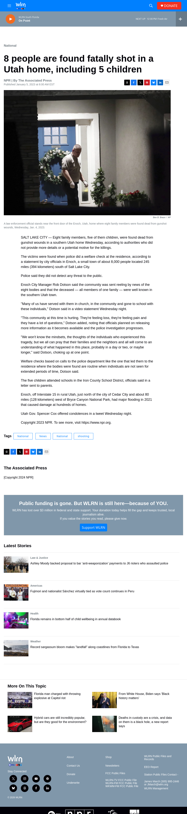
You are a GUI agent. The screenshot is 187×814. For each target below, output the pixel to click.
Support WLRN (93, 527)
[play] (10, 19)
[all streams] (181, 19)
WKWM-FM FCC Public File (121, 786)
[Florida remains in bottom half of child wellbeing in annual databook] (16, 620)
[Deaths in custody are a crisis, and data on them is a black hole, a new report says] (104, 724)
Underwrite (73, 782)
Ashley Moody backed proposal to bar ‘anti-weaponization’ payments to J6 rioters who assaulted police (99, 563)
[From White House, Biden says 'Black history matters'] (104, 700)
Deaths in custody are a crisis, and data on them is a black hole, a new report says (145, 722)
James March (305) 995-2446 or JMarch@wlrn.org (161, 783)
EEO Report (151, 767)
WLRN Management (156, 788)
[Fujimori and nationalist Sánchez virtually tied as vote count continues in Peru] (16, 592)
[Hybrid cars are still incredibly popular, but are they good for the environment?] (20, 724)
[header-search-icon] (151, 5)
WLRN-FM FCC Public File (121, 783)
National (10, 45)
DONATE (171, 6)
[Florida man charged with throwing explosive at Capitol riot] (20, 700)
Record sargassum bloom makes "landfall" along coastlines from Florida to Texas (84, 647)
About (70, 757)
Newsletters (112, 765)
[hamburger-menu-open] (9, 5)
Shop (108, 757)
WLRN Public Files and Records (157, 758)
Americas (36, 585)
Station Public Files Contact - (161, 774)
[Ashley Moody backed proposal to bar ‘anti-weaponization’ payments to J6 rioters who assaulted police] (16, 564)
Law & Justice (39, 557)
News (43, 436)
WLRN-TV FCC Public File (121, 780)
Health (34, 613)
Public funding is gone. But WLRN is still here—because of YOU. (93, 503)
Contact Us (73, 765)
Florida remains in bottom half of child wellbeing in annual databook (75, 619)
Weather (35, 641)
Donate (71, 774)
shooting (83, 436)
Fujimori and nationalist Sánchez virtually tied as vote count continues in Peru (82, 591)
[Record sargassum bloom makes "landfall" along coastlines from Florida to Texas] (16, 648)
